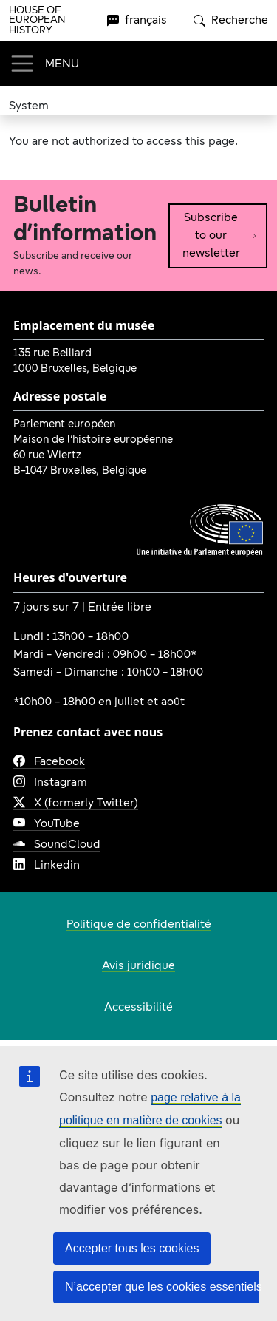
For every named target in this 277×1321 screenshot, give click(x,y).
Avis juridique (138, 966)
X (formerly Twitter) (75, 803)
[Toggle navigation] (44, 63)
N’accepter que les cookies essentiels (162, 1286)
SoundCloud (56, 845)
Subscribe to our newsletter (219, 235)
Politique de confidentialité (138, 925)
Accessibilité (138, 1007)
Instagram (50, 783)
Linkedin (46, 866)
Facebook (49, 762)
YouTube (46, 824)
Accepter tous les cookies (132, 1248)
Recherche (231, 21)
